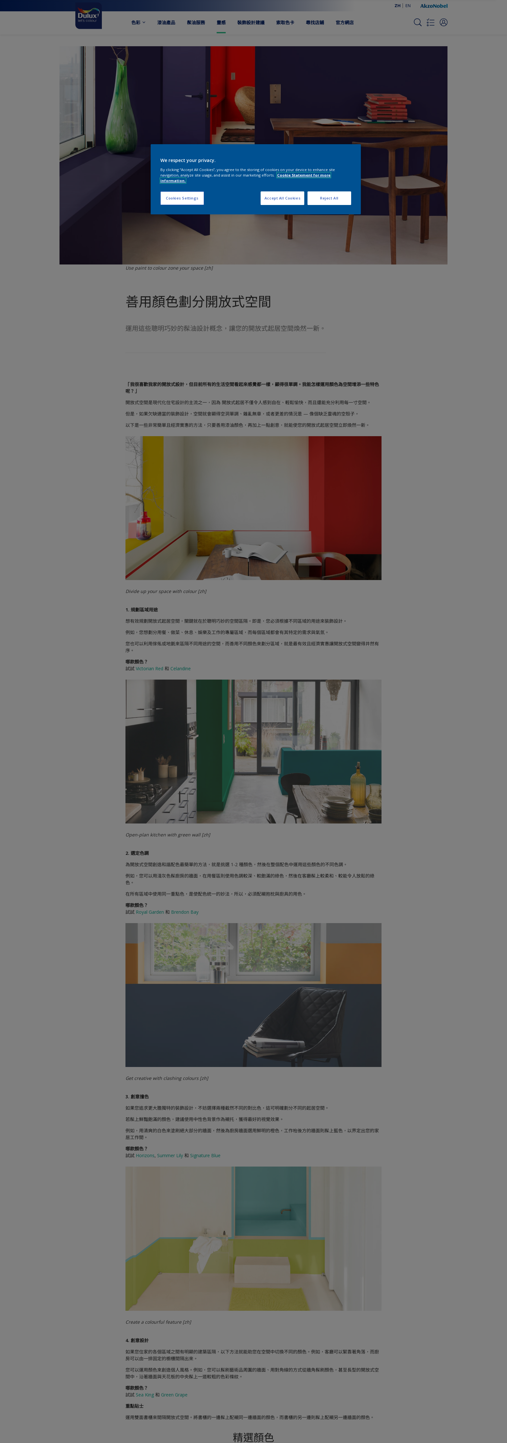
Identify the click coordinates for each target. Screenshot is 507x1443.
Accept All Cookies (282, 198)
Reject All (329, 198)
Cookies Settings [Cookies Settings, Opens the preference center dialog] (182, 198)
